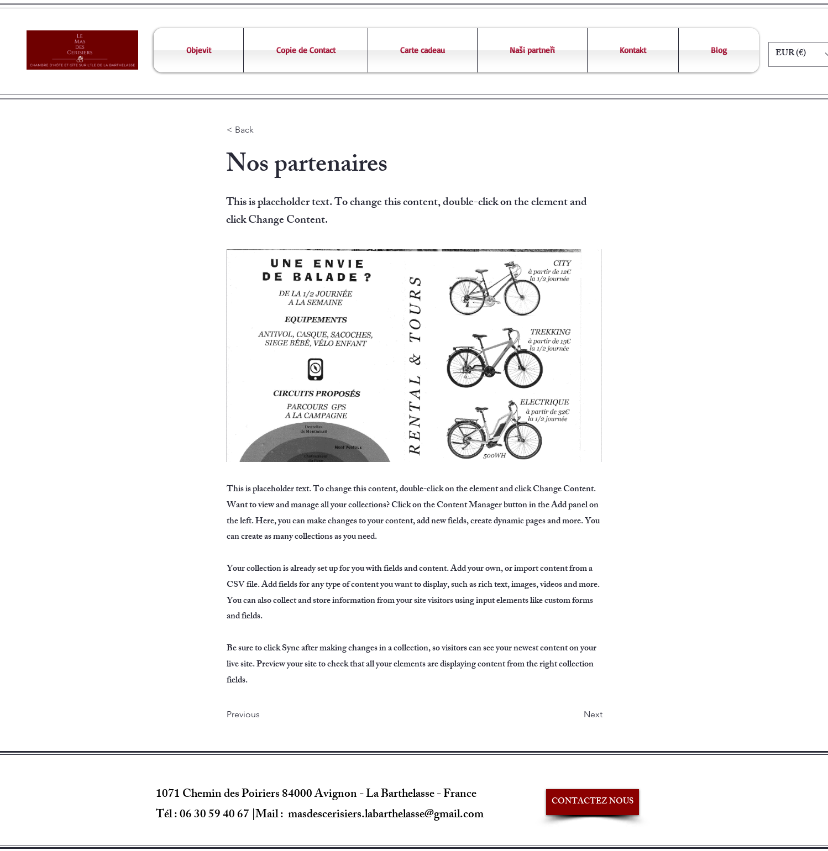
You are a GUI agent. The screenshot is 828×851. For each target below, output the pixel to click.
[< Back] (263, 130)
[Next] (574, 714)
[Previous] (263, 714)
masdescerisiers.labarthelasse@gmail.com (386, 815)
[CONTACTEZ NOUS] (592, 802)
